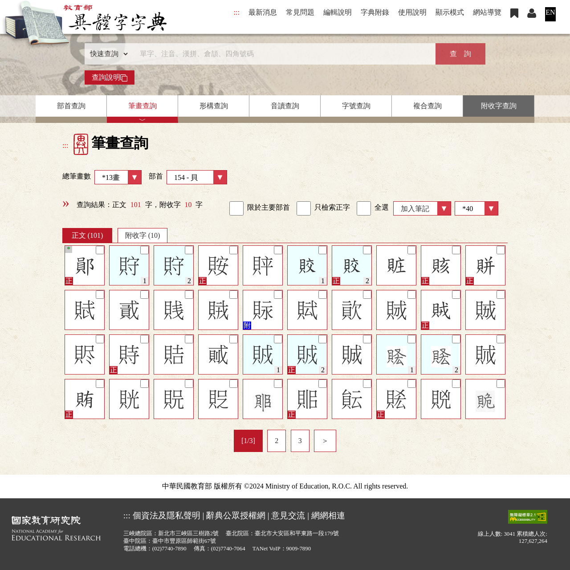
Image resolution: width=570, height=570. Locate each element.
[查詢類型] (107, 54)
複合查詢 (427, 106)
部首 (188, 177)
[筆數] (476, 208)
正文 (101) (87, 235)
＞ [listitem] (325, 440)
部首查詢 (71, 106)
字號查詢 (356, 106)
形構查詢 (214, 106)
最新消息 (262, 12)
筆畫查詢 (142, 106)
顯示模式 (450, 12)
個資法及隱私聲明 (166, 515)
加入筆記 (415, 208)
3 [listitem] (300, 440)
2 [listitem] (276, 440)
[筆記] (100, 250)
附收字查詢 (499, 106)
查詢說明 (109, 77)
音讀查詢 (285, 106)
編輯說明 (337, 12)
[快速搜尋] (282, 54)
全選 (373, 208)
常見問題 (300, 12)
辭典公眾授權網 (235, 515)
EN (550, 12)
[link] (236, 208)
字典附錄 (375, 12)
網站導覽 (487, 12)
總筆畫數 (102, 177)
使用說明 (412, 12)
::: (237, 12)
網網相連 (328, 515)
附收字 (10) (142, 235)
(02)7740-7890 (169, 549)
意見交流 (288, 515)
